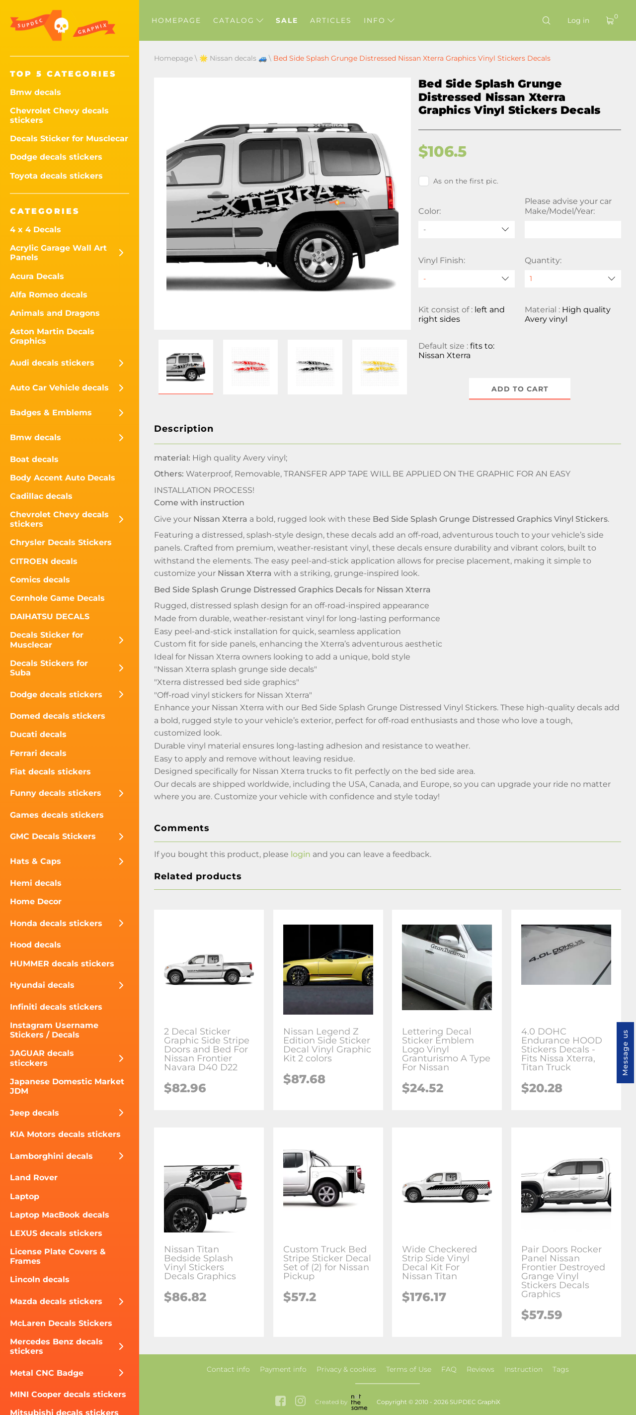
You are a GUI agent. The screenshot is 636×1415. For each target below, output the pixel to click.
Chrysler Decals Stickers (61, 542)
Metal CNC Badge (46, 1373)
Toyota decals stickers (56, 176)
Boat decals (34, 459)
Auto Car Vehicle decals (59, 387)
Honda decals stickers (56, 923)
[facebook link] (280, 1402)
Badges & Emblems (51, 412)
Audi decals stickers (52, 363)
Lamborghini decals (51, 1156)
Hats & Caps (35, 861)
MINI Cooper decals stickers (68, 1394)
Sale (287, 20)
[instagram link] (300, 1402)
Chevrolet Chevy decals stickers (59, 115)
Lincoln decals (40, 1279)
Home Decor (36, 901)
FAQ (449, 1369)
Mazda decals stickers (56, 1301)
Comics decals (40, 579)
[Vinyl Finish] (466, 278)
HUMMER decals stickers (62, 963)
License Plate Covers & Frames (58, 1256)
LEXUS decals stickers (56, 1233)
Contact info (228, 1369)
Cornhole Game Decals (57, 598)
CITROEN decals (44, 561)
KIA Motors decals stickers (65, 1134)
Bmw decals (35, 92)
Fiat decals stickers (50, 771)
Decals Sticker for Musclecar (69, 138)
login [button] (301, 854)
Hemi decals (36, 883)
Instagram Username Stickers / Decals (54, 1030)
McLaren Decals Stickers (61, 1323)
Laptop (24, 1196)
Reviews (480, 1369)
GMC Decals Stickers (53, 836)
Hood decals (35, 944)
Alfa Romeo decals (48, 294)
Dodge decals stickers (56, 157)
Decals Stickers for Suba (49, 668)
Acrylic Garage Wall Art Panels (58, 252)
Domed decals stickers (57, 716)
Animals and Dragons (55, 313)
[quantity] (573, 278)
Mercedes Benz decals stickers (56, 1346)
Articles (331, 20)
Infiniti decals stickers (56, 1007)
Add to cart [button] (520, 388)
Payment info (283, 1369)
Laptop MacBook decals (59, 1215)
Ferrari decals (38, 753)
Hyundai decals (42, 985)
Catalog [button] (238, 20)
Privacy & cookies (346, 1369)
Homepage (176, 20)
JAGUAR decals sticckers (42, 1057)
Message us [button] (625, 1053)
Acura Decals (37, 276)
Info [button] (379, 20)
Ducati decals (38, 734)
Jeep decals (34, 1113)
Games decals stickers (57, 815)
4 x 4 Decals (35, 229)
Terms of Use (408, 1369)
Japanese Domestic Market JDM (67, 1086)
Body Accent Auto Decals (62, 477)
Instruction (523, 1369)
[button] (186, 367)
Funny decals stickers (55, 793)
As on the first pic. (458, 181)
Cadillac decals (41, 496)
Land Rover (34, 1177)
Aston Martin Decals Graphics (52, 336)
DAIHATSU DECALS (49, 616)
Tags (561, 1369)
